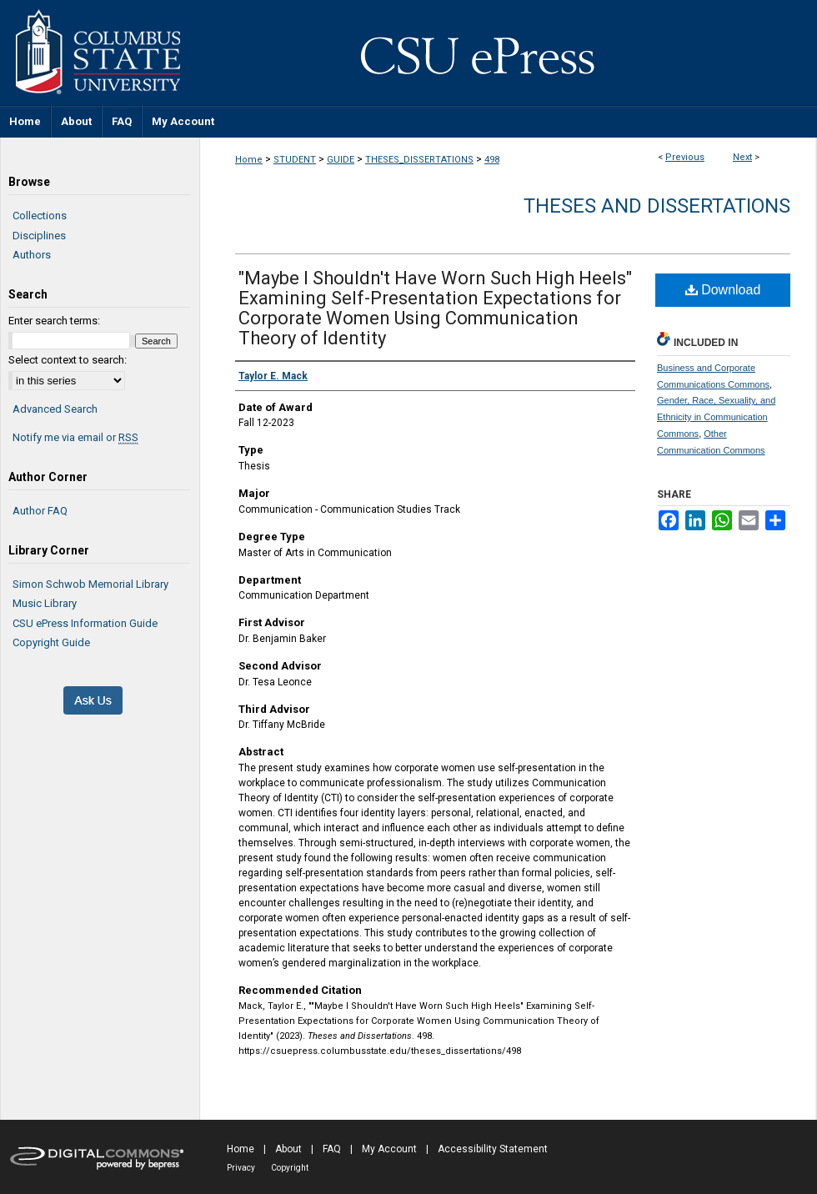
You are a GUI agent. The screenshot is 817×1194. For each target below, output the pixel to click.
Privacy (241, 1167)
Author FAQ (40, 510)
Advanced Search (55, 409)
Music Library (45, 603)
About (288, 1149)
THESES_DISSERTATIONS (419, 159)
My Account (389, 1149)
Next (742, 157)
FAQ (332, 1149)
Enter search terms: (54, 320)
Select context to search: (67, 360)
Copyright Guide (51, 642)
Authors (32, 254)
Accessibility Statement (493, 1149)
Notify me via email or (75, 437)
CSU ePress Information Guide (85, 623)
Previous (684, 157)
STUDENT (294, 159)
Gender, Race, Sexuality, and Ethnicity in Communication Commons (716, 417)
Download (723, 290)
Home (249, 159)
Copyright (289, 1167)
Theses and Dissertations (657, 206)
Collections (40, 215)
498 (491, 159)
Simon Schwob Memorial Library (90, 584)
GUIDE (340, 159)
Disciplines (39, 235)
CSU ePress (508, 52)
